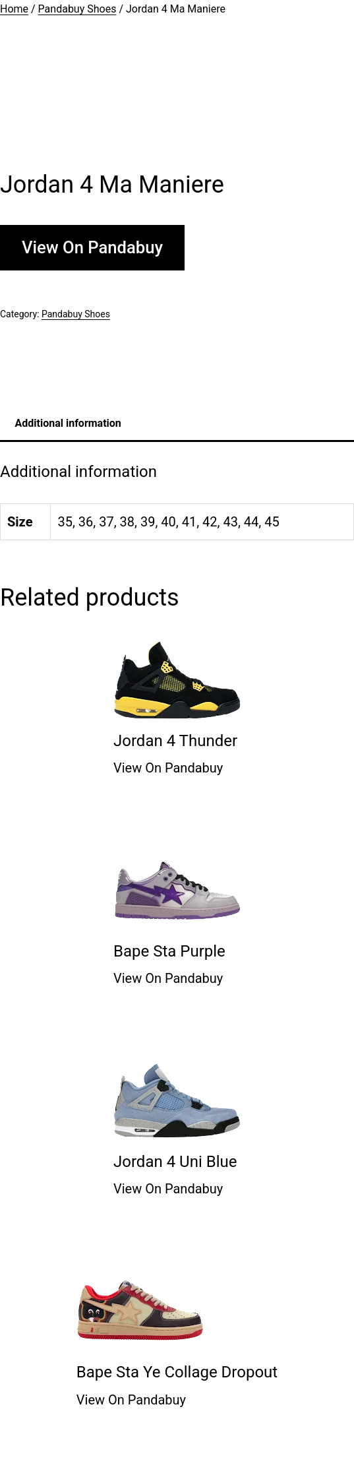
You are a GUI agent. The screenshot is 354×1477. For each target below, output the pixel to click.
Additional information (68, 423)
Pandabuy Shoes (77, 9)
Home (14, 9)
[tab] (68, 423)
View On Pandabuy (92, 247)
